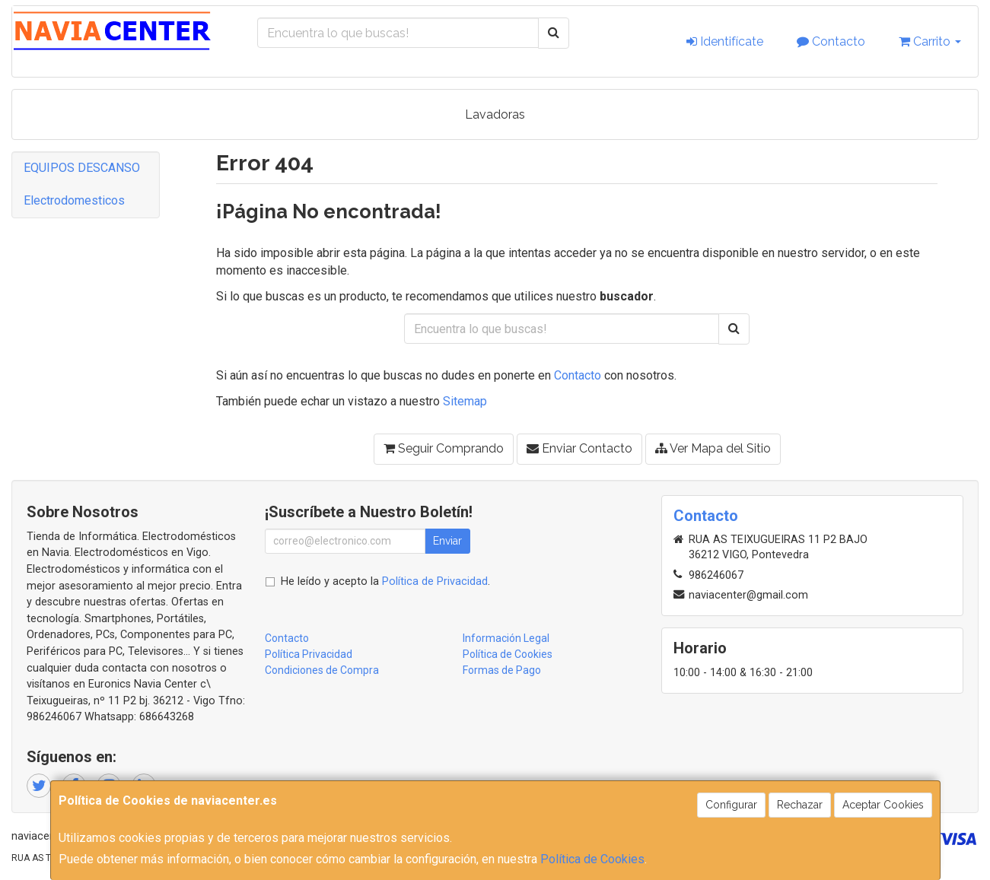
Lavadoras (495, 114)
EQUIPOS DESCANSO (82, 167)
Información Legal (506, 638)
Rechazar (800, 805)
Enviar (447, 541)
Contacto (831, 41)
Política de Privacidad (435, 581)
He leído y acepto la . (385, 581)
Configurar (731, 805)
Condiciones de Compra (322, 670)
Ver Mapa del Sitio (713, 448)
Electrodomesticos (74, 200)
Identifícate (724, 41)
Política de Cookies (592, 859)
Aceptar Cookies (883, 805)
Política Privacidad (308, 654)
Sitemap (465, 401)
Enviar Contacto (579, 448)
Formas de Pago (502, 670)
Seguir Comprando (444, 448)
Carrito (930, 41)
